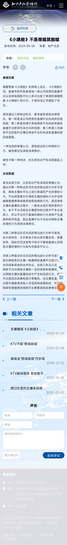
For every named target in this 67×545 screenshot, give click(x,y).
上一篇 (9, 299)
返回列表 (22, 28)
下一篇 (57, 299)
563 (61, 67)
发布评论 (53, 455)
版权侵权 (38, 58)
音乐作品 (23, 58)
